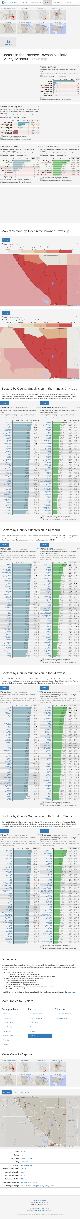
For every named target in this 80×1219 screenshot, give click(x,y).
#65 (38, 835)
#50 (38, 692)
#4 (79, 146)
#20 (38, 407)
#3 (39, 146)
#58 (78, 692)
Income (47, 2)
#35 (38, 548)
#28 (78, 407)
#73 (78, 835)
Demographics (35, 2)
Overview (24, 2)
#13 (77, 317)
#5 (77, 244)
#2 (39, 106)
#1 (79, 66)
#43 (78, 548)
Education (57, 2)
